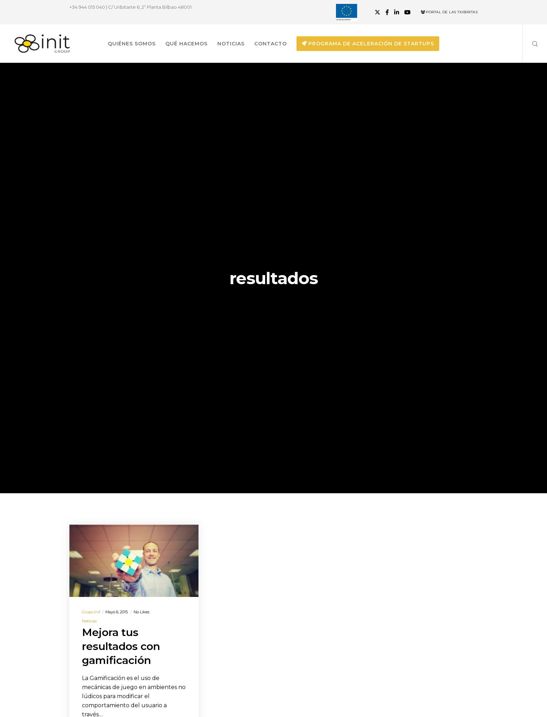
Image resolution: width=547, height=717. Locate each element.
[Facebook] (387, 12)
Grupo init (91, 611)
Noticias (89, 621)
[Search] (530, 43)
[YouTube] (407, 12)
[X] (377, 12)
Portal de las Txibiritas (449, 12)
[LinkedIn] (396, 12)
